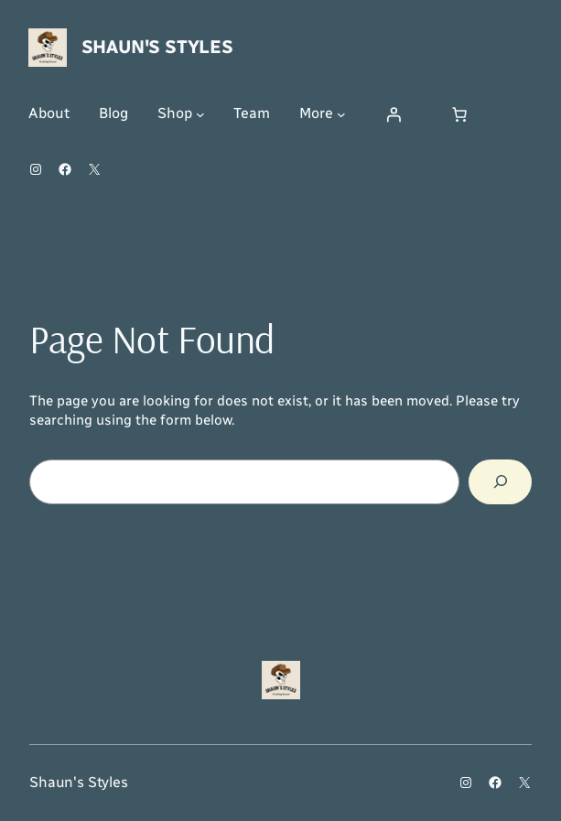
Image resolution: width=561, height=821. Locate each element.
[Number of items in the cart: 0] (459, 114)
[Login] (393, 114)
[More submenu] (341, 114)
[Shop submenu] (200, 114)
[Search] (500, 481)
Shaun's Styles (157, 47)
